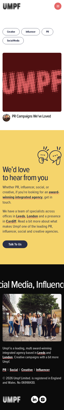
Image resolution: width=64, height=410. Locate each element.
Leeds (20, 216)
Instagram (42, 399)
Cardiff (11, 221)
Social (14, 369)
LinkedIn (34, 399)
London (32, 216)
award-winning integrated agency (31, 194)
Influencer (30, 32)
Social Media (13, 41)
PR (47, 32)
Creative (11, 32)
